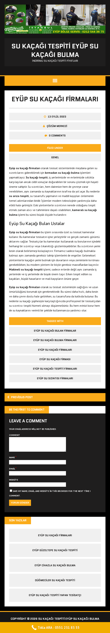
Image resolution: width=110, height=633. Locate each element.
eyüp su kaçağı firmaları (55, 350)
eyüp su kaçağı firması (55, 359)
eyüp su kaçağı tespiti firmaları (55, 369)
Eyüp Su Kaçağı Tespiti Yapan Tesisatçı (55, 598)
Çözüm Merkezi (57, 126)
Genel (55, 157)
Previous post (20, 397)
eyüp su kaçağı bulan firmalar (55, 331)
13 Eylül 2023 (57, 116)
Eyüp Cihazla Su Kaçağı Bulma (55, 568)
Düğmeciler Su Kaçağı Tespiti (55, 583)
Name (12, 460)
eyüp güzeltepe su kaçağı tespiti (55, 553)
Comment (14, 435)
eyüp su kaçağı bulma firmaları (55, 340)
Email (12, 471)
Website (13, 482)
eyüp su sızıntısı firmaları (55, 378)
